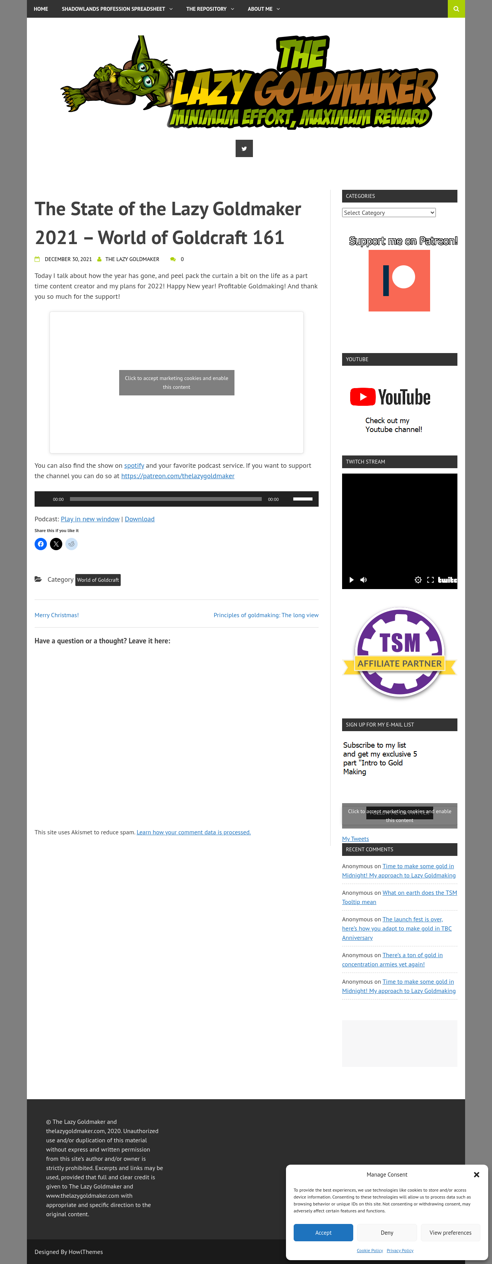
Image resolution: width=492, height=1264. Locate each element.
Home (41, 8)
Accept (324, 1232)
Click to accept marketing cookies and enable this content (176, 382)
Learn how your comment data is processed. (193, 832)
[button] (476, 1175)
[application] (177, 499)
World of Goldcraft (98, 579)
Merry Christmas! (57, 615)
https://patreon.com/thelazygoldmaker (178, 475)
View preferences (451, 1232)
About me (264, 8)
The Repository (210, 8)
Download (140, 518)
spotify (134, 465)
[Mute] (287, 499)
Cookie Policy (370, 1250)
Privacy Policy (400, 1250)
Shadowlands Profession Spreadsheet (117, 8)
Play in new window (90, 518)
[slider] (166, 499)
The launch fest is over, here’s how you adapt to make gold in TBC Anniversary (397, 928)
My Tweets (355, 838)
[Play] (44, 499)
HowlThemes (85, 1252)
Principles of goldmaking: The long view (266, 615)
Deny (387, 1232)
